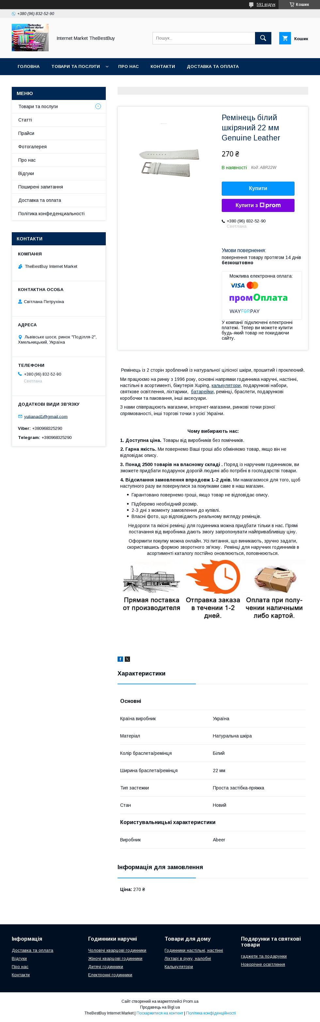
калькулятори (226, 385)
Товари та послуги (75, 66)
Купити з (257, 205)
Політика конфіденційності (211, 1013)
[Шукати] (263, 38)
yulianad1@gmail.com (46, 416)
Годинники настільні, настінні (194, 950)
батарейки (202, 391)
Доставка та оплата (213, 66)
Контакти (163, 66)
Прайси (26, 133)
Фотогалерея (32, 146)
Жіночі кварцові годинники (115, 958)
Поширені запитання (40, 186)
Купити (258, 188)
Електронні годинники (110, 974)
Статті (25, 119)
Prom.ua (191, 1001)
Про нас (128, 66)
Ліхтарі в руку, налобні (188, 958)
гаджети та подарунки (264, 956)
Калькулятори (179, 966)
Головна (29, 66)
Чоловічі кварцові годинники (117, 950)
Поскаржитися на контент (159, 1013)
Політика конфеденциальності (51, 213)
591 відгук (266, 4)
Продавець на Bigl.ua (160, 1007)
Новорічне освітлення (263, 964)
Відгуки (26, 173)
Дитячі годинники (105, 966)
